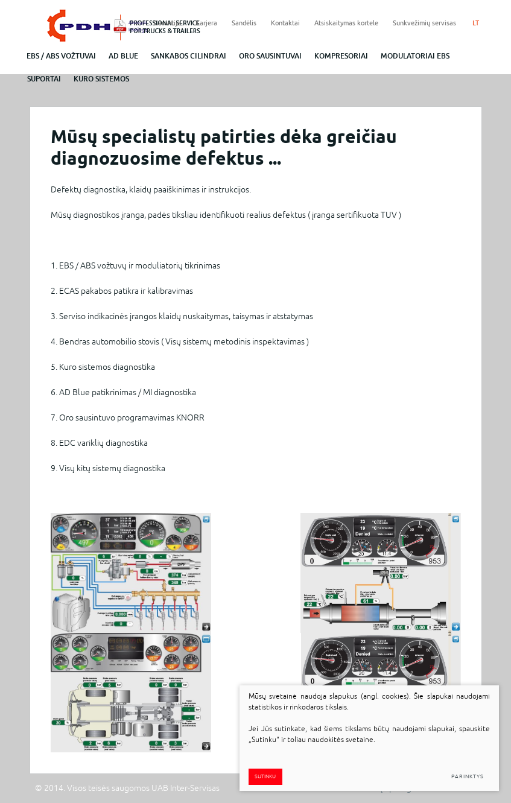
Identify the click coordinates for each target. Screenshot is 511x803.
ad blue (123, 56)
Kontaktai (285, 23)
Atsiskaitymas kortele (346, 23)
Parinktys (467, 776)
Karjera (206, 23)
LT (475, 23)
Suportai (44, 79)
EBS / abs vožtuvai (61, 56)
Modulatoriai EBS (415, 56)
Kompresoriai (341, 56)
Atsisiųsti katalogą (135, 26)
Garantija (167, 23)
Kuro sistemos (101, 79)
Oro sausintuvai (270, 56)
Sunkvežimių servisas (424, 23)
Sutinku (265, 776)
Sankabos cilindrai (188, 56)
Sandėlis (244, 23)
